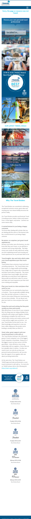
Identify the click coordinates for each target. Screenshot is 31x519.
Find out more (9, 120)
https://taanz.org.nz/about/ (9, 368)
